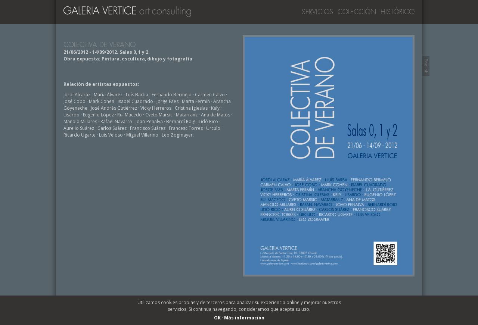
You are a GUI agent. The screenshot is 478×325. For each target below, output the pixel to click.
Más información (244, 318)
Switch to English (425, 66)
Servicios (317, 11)
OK (217, 318)
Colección (357, 11)
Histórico (398, 11)
